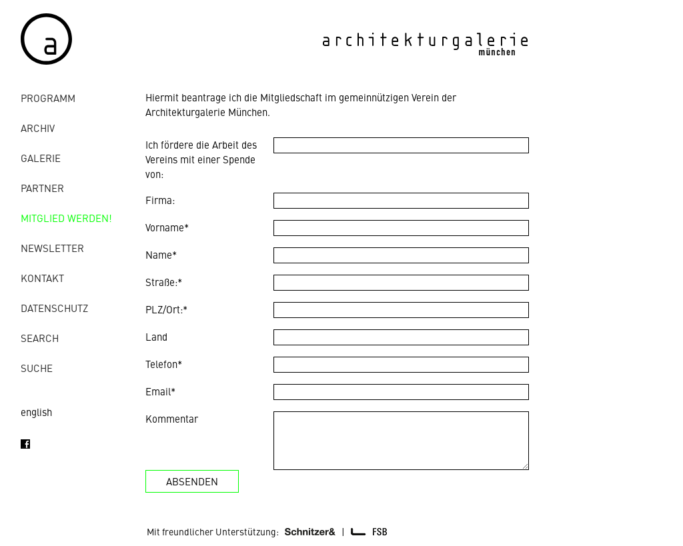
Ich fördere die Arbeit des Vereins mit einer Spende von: (201, 159)
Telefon (163, 364)
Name (161, 254)
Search (40, 338)
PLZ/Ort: (166, 309)
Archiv (38, 128)
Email (160, 391)
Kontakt (42, 278)
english (36, 412)
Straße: (163, 282)
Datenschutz (54, 308)
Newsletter (52, 248)
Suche (37, 368)
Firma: (160, 200)
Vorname (167, 227)
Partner (42, 188)
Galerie (41, 158)
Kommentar (171, 418)
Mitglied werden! (66, 218)
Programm (48, 98)
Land (156, 336)
